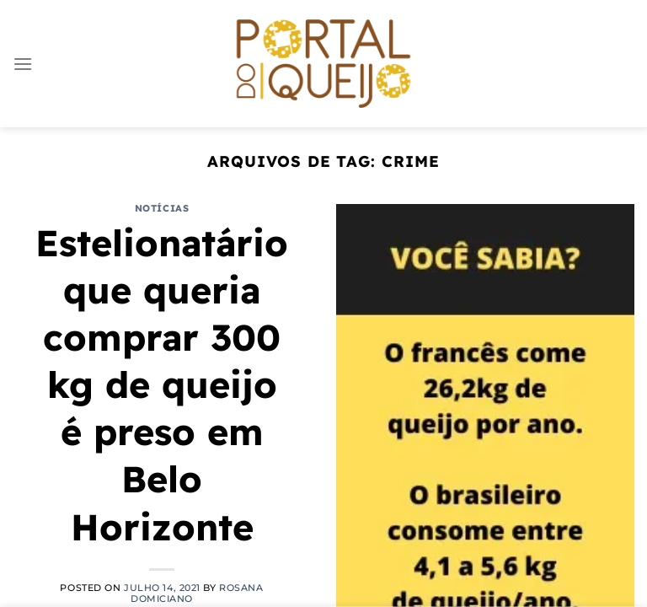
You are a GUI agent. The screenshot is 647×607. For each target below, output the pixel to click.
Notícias (162, 208)
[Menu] (23, 63)
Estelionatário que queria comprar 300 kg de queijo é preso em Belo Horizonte (161, 385)
